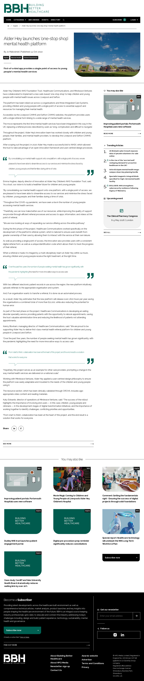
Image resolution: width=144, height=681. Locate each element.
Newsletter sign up (60, 666)
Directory (55, 20)
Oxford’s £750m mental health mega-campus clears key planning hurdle (124, 171)
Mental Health (16, 57)
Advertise (87, 659)
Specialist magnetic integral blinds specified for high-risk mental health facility (124, 178)
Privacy (85, 667)
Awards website (90, 656)
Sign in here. (24, 637)
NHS (138, 96)
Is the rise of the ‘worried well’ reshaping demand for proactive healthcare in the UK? (123, 163)
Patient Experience (30, 57)
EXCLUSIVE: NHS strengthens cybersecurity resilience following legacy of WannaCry (123, 188)
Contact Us (56, 670)
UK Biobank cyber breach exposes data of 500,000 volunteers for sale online (123, 153)
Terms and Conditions (93, 663)
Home (8, 20)
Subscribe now (112, 557)
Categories (19, 20)
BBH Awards (34, 20)
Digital (6, 57)
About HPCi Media (59, 662)
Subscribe (119, 20)
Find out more (10, 645)
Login (133, 20)
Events (45, 20)
